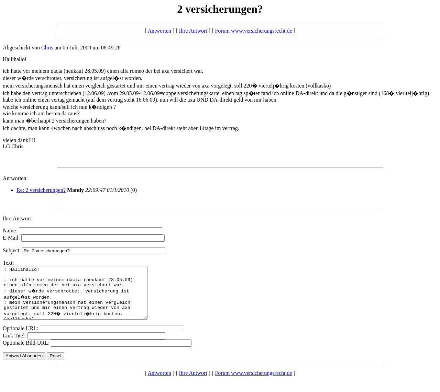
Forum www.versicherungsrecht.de (253, 31)
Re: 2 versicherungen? (41, 190)
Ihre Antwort (193, 31)
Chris (47, 47)
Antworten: (15, 178)
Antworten (159, 31)
